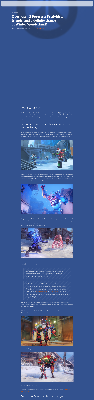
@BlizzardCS (55, 222)
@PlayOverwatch (41, 222)
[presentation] (5, 3)
